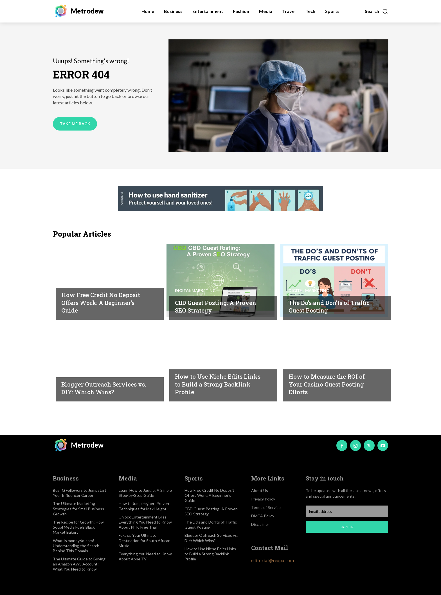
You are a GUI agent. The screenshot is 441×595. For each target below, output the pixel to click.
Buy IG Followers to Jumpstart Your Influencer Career (79, 493)
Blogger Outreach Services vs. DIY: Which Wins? (103, 388)
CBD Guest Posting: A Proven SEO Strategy (208, 306)
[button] (376, 11)
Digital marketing (195, 290)
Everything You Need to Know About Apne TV (145, 556)
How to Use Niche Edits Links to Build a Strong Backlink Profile (212, 384)
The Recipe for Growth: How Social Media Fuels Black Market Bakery (78, 527)
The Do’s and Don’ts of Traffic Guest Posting (324, 306)
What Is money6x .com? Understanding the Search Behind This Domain (76, 545)
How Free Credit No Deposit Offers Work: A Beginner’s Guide (105, 302)
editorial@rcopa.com (272, 560)
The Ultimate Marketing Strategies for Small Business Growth (78, 508)
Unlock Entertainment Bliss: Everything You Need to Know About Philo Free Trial (145, 522)
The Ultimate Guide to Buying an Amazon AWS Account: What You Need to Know (79, 563)
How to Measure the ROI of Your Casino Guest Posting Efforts (331, 384)
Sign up (347, 527)
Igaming (70, 282)
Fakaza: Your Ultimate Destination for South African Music (144, 540)
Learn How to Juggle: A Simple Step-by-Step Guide (145, 493)
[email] (347, 511)
